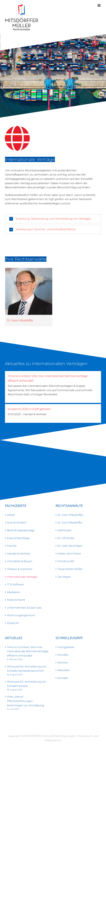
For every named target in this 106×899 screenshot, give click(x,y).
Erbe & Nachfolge (18, 538)
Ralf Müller (64, 530)
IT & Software (15, 584)
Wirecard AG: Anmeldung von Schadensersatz (26, 684)
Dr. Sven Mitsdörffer (20, 320)
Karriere (63, 662)
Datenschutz (53, 740)
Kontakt (63, 678)
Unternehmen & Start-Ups (24, 607)
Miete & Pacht (16, 599)
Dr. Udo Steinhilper (70, 545)
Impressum (85, 736)
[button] (53, 218)
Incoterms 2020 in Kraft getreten (29, 409)
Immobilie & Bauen (19, 561)
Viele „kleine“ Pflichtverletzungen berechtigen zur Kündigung (25, 701)
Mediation (13, 592)
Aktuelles (64, 670)
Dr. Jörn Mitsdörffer (70, 522)
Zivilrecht (13, 623)
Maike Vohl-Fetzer (69, 553)
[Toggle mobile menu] (99, 5)
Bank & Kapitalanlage (21, 530)
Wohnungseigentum (21, 615)
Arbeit (11, 515)
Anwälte (63, 654)
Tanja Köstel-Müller (70, 569)
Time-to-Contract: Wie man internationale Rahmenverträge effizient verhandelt (27, 651)
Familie (12, 545)
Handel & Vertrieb (18, 553)
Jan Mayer (64, 576)
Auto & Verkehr (17, 522)
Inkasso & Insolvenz (19, 569)
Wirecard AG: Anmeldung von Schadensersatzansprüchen (26, 668)
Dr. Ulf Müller (66, 538)
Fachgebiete (66, 647)
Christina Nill (66, 561)
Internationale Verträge (22, 576)
